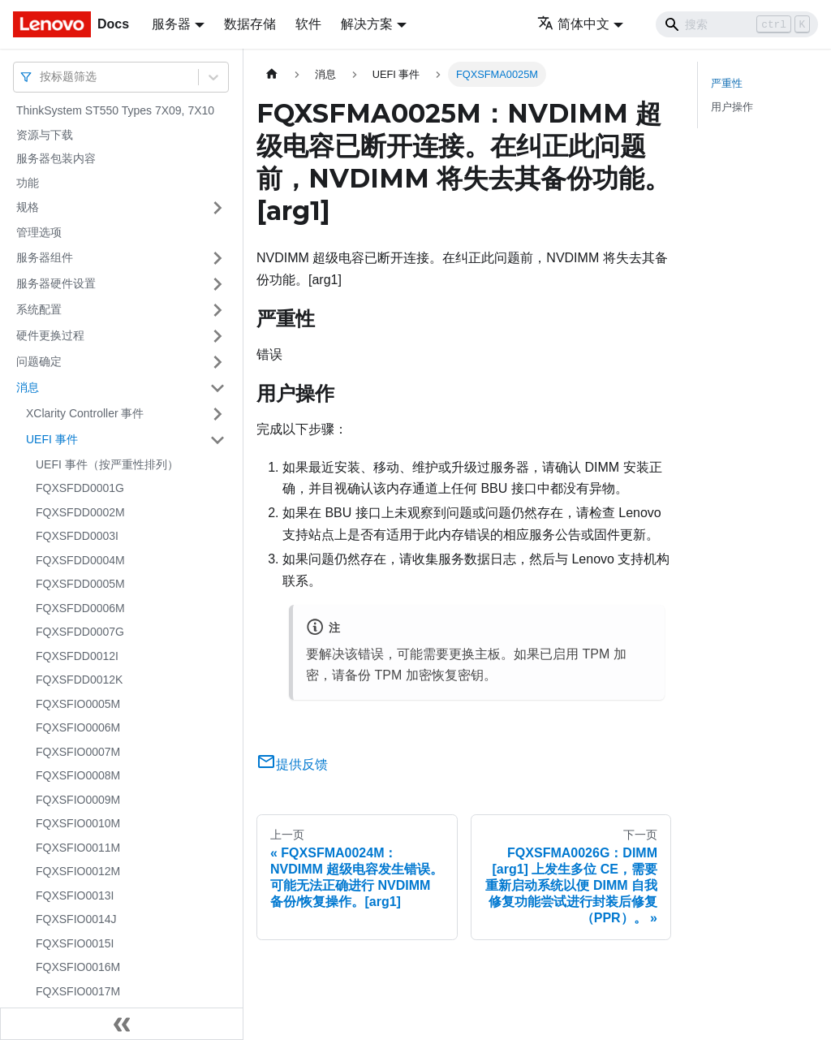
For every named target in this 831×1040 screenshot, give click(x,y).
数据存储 (250, 24)
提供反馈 (292, 764)
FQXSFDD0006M (80, 608)
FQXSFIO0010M (78, 823)
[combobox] (41, 76)
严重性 (727, 83)
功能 (27, 182)
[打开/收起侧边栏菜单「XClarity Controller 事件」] (217, 414)
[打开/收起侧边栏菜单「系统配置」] (217, 310)
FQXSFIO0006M (78, 727)
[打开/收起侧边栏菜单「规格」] (217, 208)
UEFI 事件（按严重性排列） (107, 464)
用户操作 (732, 107)
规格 (27, 207)
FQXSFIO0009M (78, 799)
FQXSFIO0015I (75, 943)
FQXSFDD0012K (79, 679)
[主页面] (271, 74)
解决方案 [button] (367, 24)
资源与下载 (44, 134)
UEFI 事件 (52, 439)
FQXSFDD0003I (77, 535)
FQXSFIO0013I (75, 895)
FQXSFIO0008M (78, 775)
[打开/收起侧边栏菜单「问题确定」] (217, 362)
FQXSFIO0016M (78, 966)
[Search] (737, 24)
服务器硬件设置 (56, 283)
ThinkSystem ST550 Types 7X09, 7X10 (115, 110)
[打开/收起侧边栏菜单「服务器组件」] (217, 258)
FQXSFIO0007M (78, 751)
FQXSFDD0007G (80, 631)
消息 (27, 387)
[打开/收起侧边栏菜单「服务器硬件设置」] (217, 284)
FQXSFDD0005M (80, 583)
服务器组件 (44, 257)
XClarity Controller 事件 (85, 413)
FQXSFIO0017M (78, 991)
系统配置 (39, 309)
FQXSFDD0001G (80, 487)
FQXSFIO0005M (78, 703)
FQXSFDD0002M (80, 512)
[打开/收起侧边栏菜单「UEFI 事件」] (217, 440)
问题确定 (39, 361)
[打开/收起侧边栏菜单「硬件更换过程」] (217, 336)
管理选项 (39, 232)
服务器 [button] (171, 24)
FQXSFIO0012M (78, 871)
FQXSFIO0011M (78, 847)
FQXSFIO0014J (76, 919)
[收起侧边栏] (121, 1024)
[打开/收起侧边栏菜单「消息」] (217, 388)
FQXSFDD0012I (77, 655)
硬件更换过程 (50, 335)
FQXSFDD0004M (80, 560)
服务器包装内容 (56, 158)
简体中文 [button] (573, 24)
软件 (308, 24)
